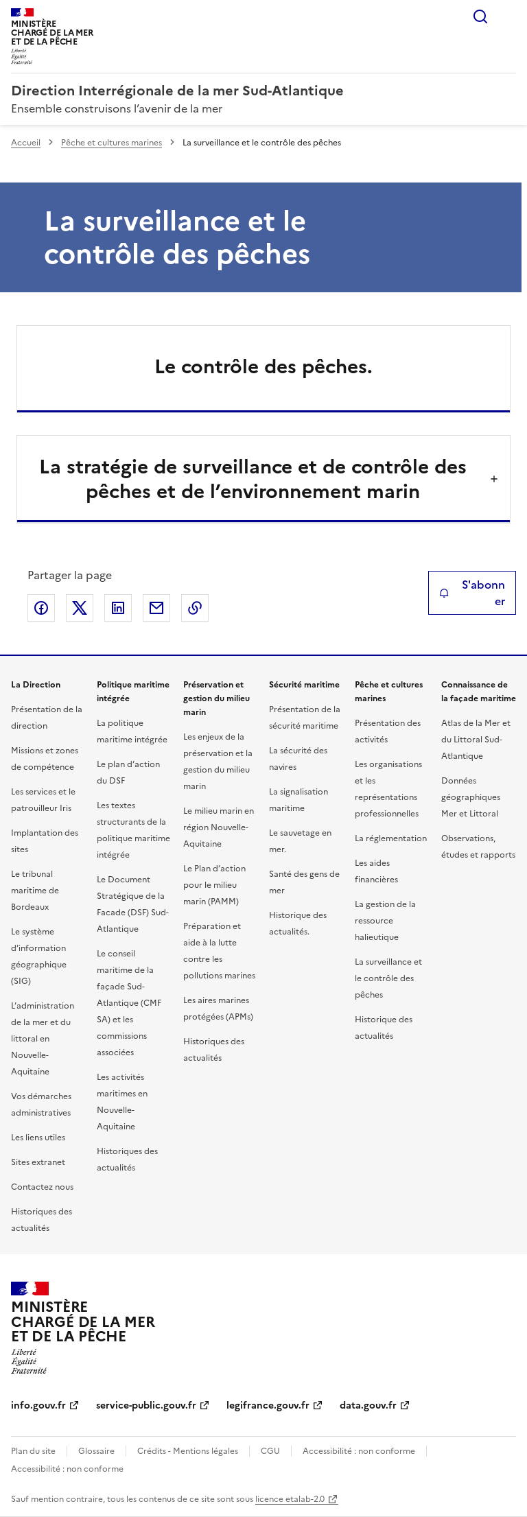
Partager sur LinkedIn (118, 608)
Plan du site (33, 1451)
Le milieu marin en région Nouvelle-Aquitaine (218, 827)
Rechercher (480, 16)
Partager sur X (79, 608)
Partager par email (156, 608)
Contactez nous (42, 1187)
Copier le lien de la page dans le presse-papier (195, 608)
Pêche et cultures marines (111, 143)
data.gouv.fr (368, 1405)
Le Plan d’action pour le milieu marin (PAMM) (214, 885)
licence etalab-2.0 (290, 1499)
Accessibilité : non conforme (359, 1451)
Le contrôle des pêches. (263, 366)
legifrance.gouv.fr (267, 1405)
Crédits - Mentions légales (187, 1451)
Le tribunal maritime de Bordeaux (35, 890)
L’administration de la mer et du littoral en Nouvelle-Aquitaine (42, 1039)
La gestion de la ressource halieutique (385, 920)
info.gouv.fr (38, 1405)
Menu (508, 16)
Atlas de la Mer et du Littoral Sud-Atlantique (476, 739)
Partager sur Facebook (41, 608)
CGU (270, 1451)
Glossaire (96, 1451)
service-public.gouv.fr (146, 1405)
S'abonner (472, 592)
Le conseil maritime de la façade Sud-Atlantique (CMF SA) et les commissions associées (129, 1003)
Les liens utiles (38, 1137)
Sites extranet (38, 1162)
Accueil (25, 143)
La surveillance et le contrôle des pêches (388, 978)
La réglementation (391, 838)
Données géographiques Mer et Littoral (470, 797)
